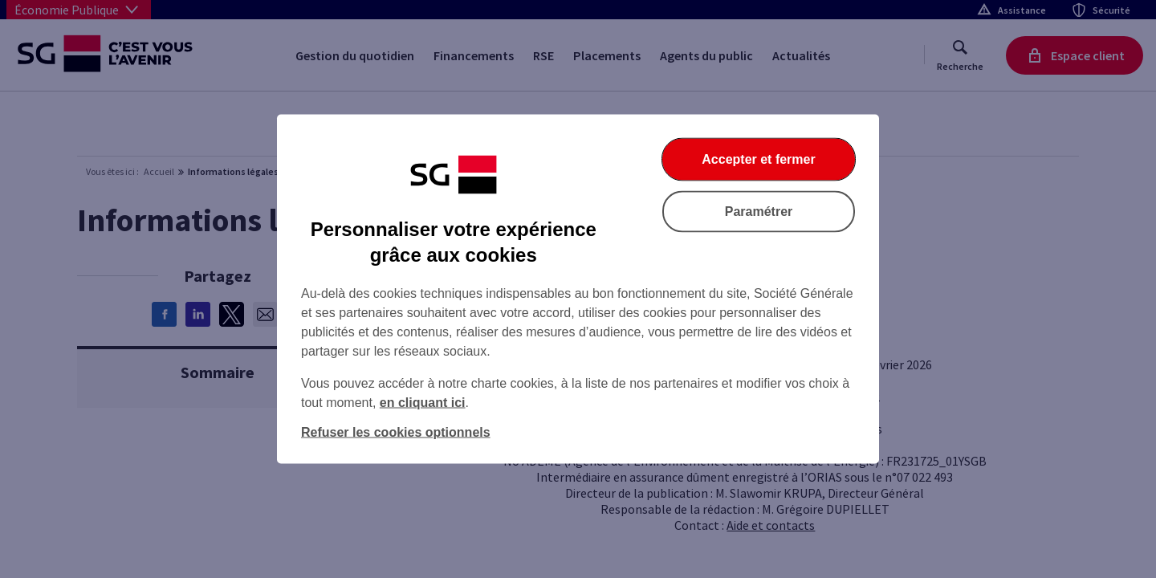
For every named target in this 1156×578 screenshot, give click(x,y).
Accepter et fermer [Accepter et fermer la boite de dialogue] (758, 159)
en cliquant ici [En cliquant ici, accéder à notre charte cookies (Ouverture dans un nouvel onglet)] (423, 402)
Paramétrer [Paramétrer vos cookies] (759, 211)
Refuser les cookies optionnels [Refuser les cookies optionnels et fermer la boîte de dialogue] (395, 432)
